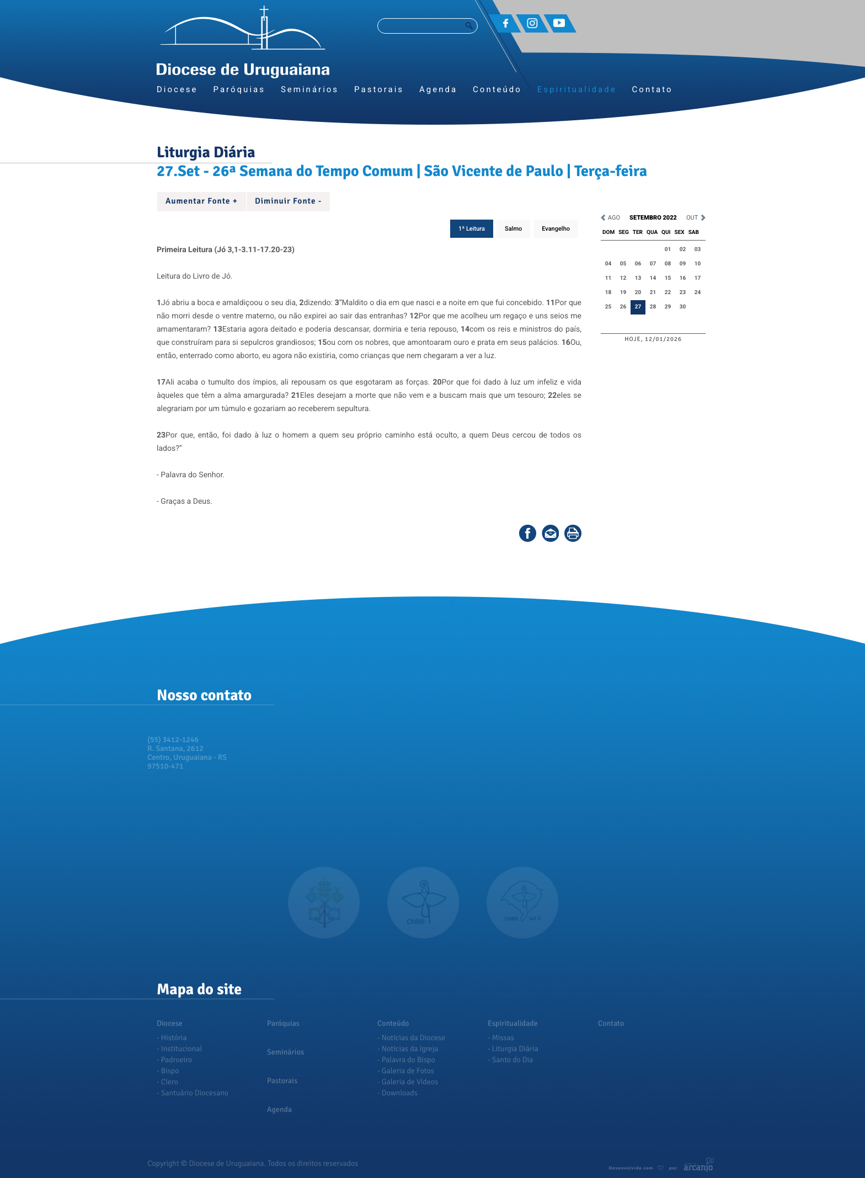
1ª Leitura (471, 228)
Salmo (513, 228)
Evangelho (556, 228)
